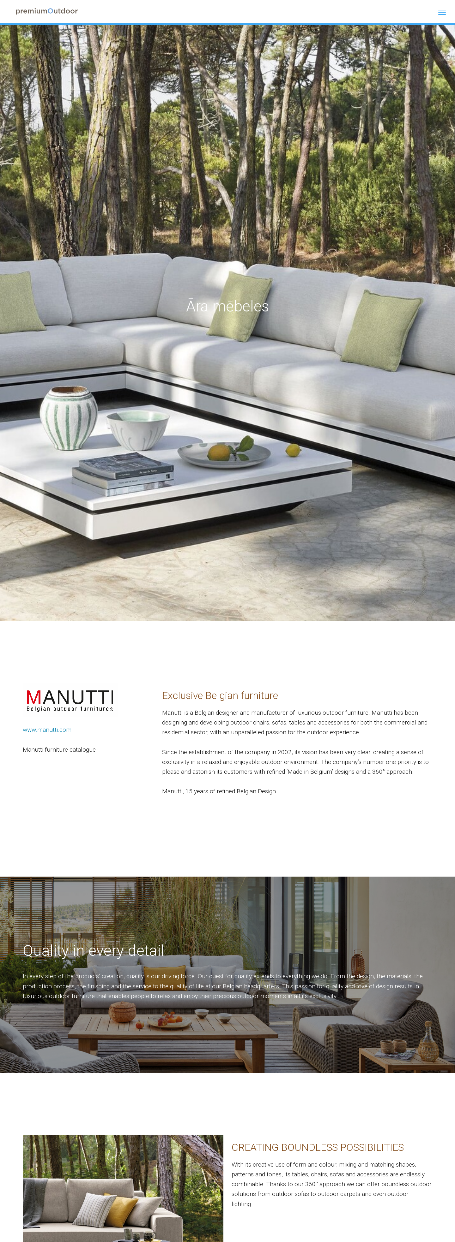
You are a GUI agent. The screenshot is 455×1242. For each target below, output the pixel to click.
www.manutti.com (47, 730)
